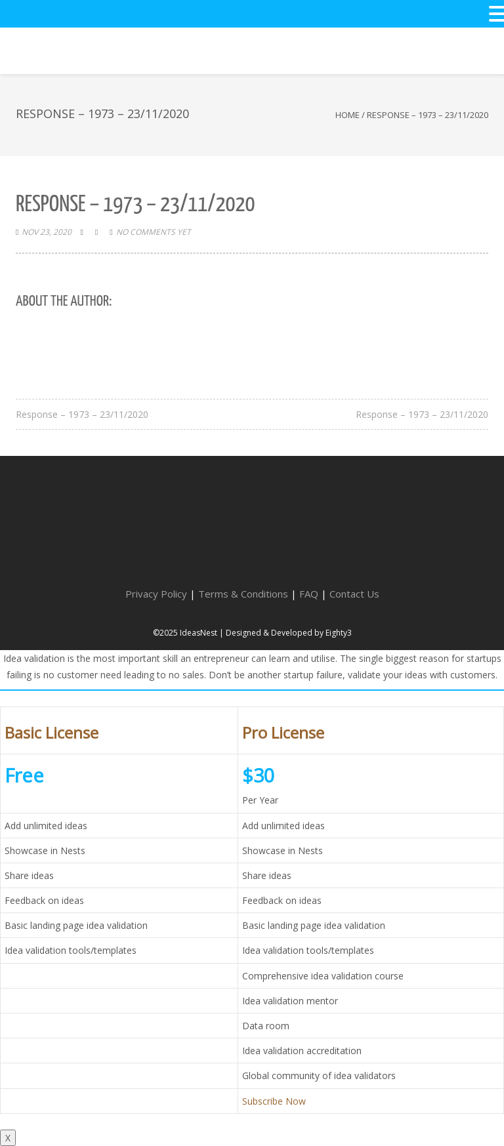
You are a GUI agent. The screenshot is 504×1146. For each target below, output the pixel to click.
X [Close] (7, 1138)
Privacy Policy (156, 593)
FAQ (308, 593)
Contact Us (354, 593)
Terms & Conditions (243, 593)
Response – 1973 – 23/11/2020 (82, 414)
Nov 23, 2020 (47, 231)
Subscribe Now (274, 1101)
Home (347, 115)
